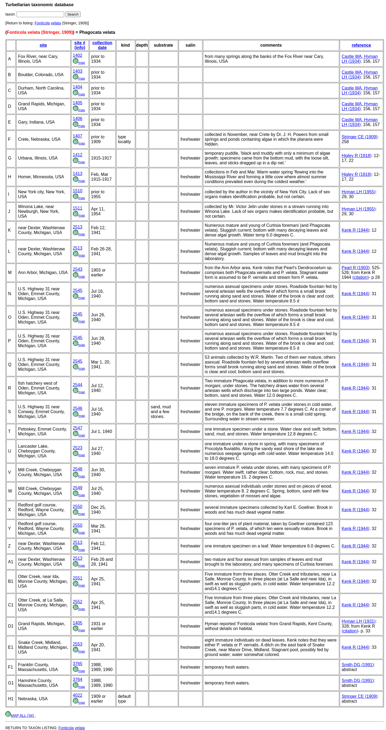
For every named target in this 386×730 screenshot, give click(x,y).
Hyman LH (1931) (358, 621)
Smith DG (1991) (358, 664)
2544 (78, 385)
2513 (78, 227)
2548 (78, 469)
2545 (78, 290)
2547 (78, 428)
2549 (78, 488)
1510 (78, 190)
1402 (78, 55)
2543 (78, 269)
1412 (78, 155)
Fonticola (42, 23)
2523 (78, 448)
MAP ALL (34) (20, 715)
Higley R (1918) (356, 155)
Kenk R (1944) (355, 230)
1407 (78, 136)
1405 (78, 103)
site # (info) (79, 45)
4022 (78, 695)
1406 (78, 118)
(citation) (360, 277)
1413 (78, 173)
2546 (78, 408)
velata (56, 23)
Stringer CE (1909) (359, 137)
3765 (78, 663)
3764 (78, 679)
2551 (78, 578)
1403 (78, 71)
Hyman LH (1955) (358, 192)
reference (361, 45)
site (43, 45)
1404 (78, 87)
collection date (102, 45)
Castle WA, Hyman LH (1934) (360, 59)
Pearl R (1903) (355, 267)
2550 (78, 506)
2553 (78, 644)
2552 (78, 601)
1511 (78, 208)
